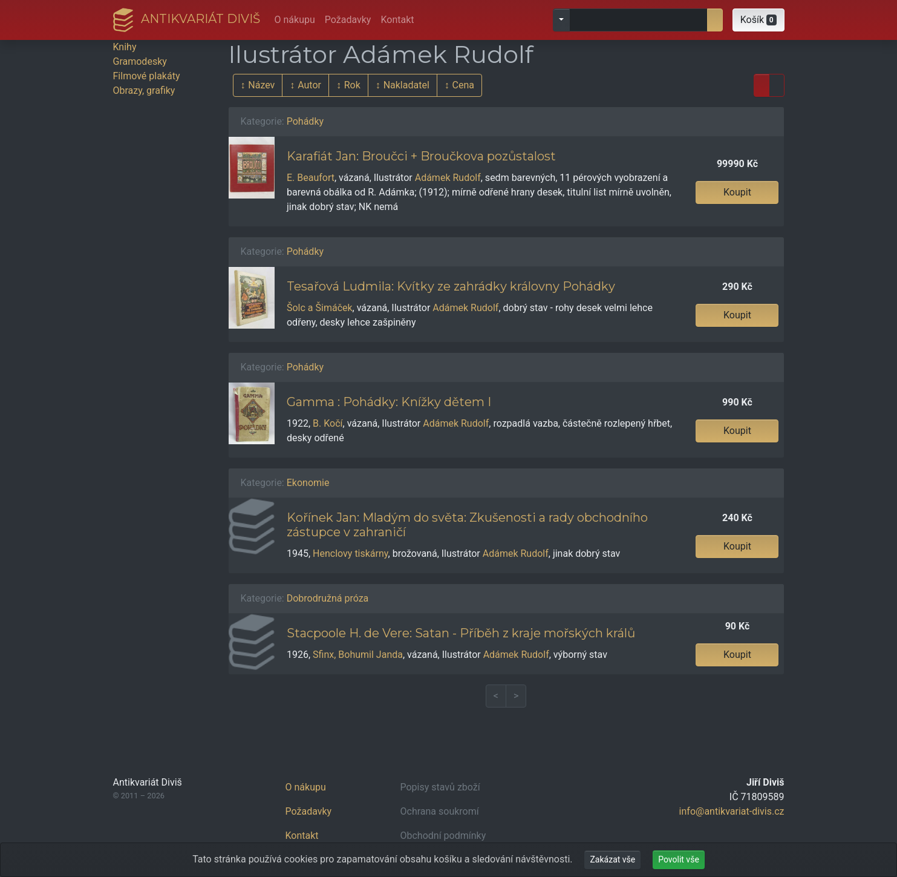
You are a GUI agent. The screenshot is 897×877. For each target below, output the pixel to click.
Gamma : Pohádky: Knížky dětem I (389, 402)
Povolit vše (678, 859)
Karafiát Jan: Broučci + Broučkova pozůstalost (421, 156)
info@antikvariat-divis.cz (731, 811)
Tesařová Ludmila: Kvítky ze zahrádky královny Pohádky (451, 286)
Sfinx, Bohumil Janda (358, 654)
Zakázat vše (612, 859)
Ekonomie (308, 482)
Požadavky (348, 19)
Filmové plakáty (146, 76)
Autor (309, 85)
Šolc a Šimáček (320, 308)
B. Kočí (327, 423)
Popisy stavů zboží (440, 787)
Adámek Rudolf (448, 177)
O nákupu (295, 19)
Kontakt (397, 19)
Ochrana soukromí (439, 811)
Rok (352, 85)
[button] (758, 19)
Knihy (125, 47)
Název (261, 85)
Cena (463, 85)
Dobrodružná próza (328, 598)
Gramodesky (140, 61)
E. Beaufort (310, 177)
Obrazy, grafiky (144, 90)
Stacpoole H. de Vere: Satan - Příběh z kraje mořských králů (461, 633)
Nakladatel (406, 85)
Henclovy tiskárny (350, 553)
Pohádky (305, 121)
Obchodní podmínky (443, 835)
